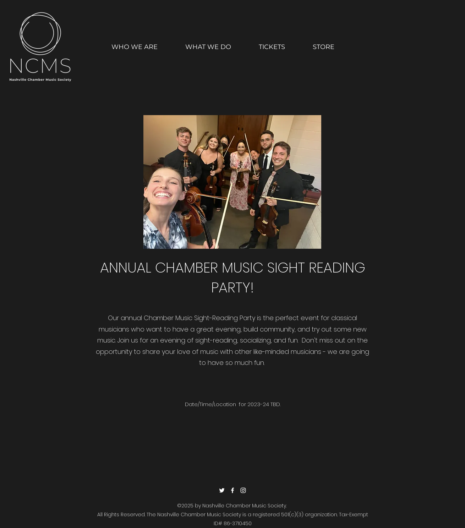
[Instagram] (243, 490)
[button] (208, 44)
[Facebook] (232, 490)
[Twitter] (221, 490)
